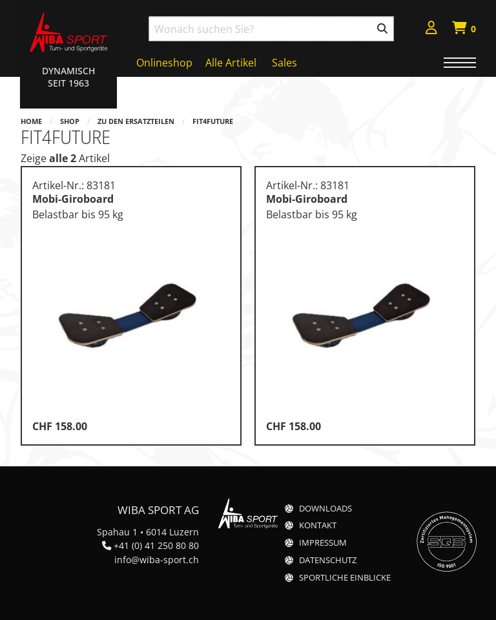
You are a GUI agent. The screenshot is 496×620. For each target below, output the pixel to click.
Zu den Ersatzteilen (136, 121)
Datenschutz (327, 560)
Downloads (325, 508)
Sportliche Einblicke (345, 578)
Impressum (323, 543)
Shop (69, 121)
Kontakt (317, 525)
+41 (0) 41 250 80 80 (156, 545)
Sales (284, 63)
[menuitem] (431, 29)
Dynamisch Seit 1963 (68, 77)
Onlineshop (164, 63)
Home (31, 121)
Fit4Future (212, 121)
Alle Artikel (230, 63)
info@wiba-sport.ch (156, 559)
